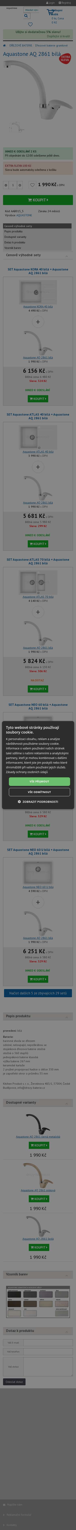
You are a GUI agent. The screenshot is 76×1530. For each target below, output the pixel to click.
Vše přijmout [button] (39, 781)
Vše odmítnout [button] (39, 792)
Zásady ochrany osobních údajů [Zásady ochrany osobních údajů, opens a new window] (27, 772)
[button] (38, 801)
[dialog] (38, 765)
